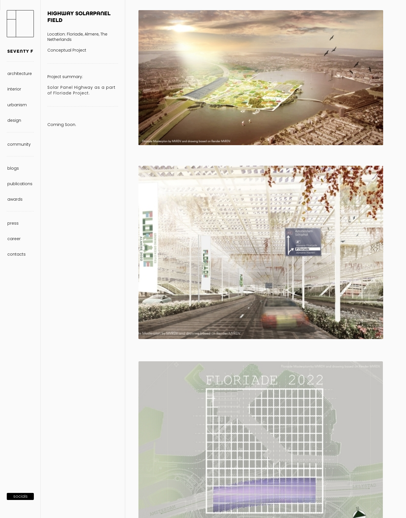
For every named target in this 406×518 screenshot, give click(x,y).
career (14, 239)
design (14, 120)
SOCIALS (20, 496)
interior (14, 89)
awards (15, 199)
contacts (16, 254)
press (13, 223)
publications (19, 184)
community (19, 144)
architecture (19, 73)
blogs (13, 168)
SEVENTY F (20, 51)
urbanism (17, 105)
